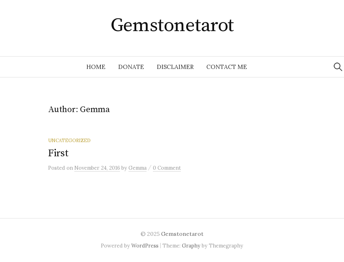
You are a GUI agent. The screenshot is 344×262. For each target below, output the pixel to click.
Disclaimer (175, 67)
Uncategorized (69, 140)
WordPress (145, 245)
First (58, 153)
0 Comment (167, 167)
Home (95, 67)
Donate (131, 67)
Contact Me (226, 67)
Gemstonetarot (172, 25)
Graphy (191, 245)
